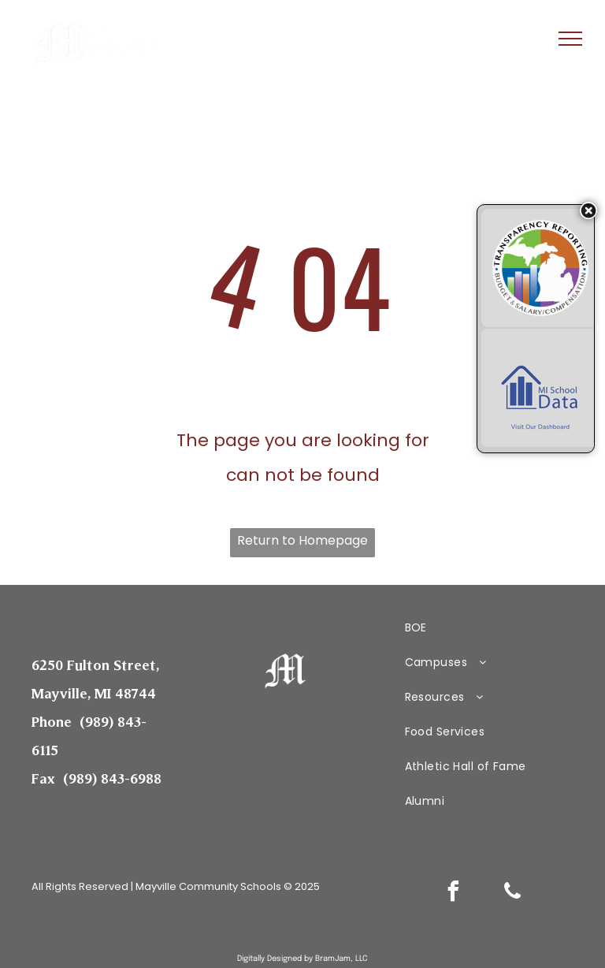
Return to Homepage (302, 540)
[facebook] (454, 893)
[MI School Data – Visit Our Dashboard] (540, 388)
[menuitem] (483, 627)
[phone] (513, 893)
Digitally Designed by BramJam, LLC (302, 958)
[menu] (570, 38)
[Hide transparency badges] (588, 210)
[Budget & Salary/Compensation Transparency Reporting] (540, 268)
